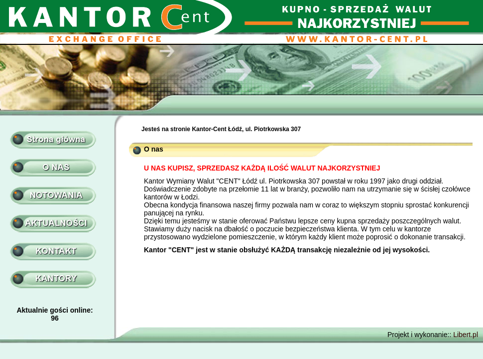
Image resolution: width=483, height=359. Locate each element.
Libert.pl (465, 335)
